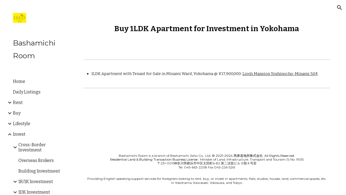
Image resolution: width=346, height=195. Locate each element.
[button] (339, 7)
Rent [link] (18, 102)
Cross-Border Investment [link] (32, 147)
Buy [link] (17, 113)
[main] (207, 28)
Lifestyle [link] (21, 123)
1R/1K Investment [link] (35, 181)
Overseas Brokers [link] (36, 160)
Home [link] (19, 81)
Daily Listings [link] (27, 92)
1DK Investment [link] (34, 192)
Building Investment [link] (39, 171)
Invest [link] (19, 134)
